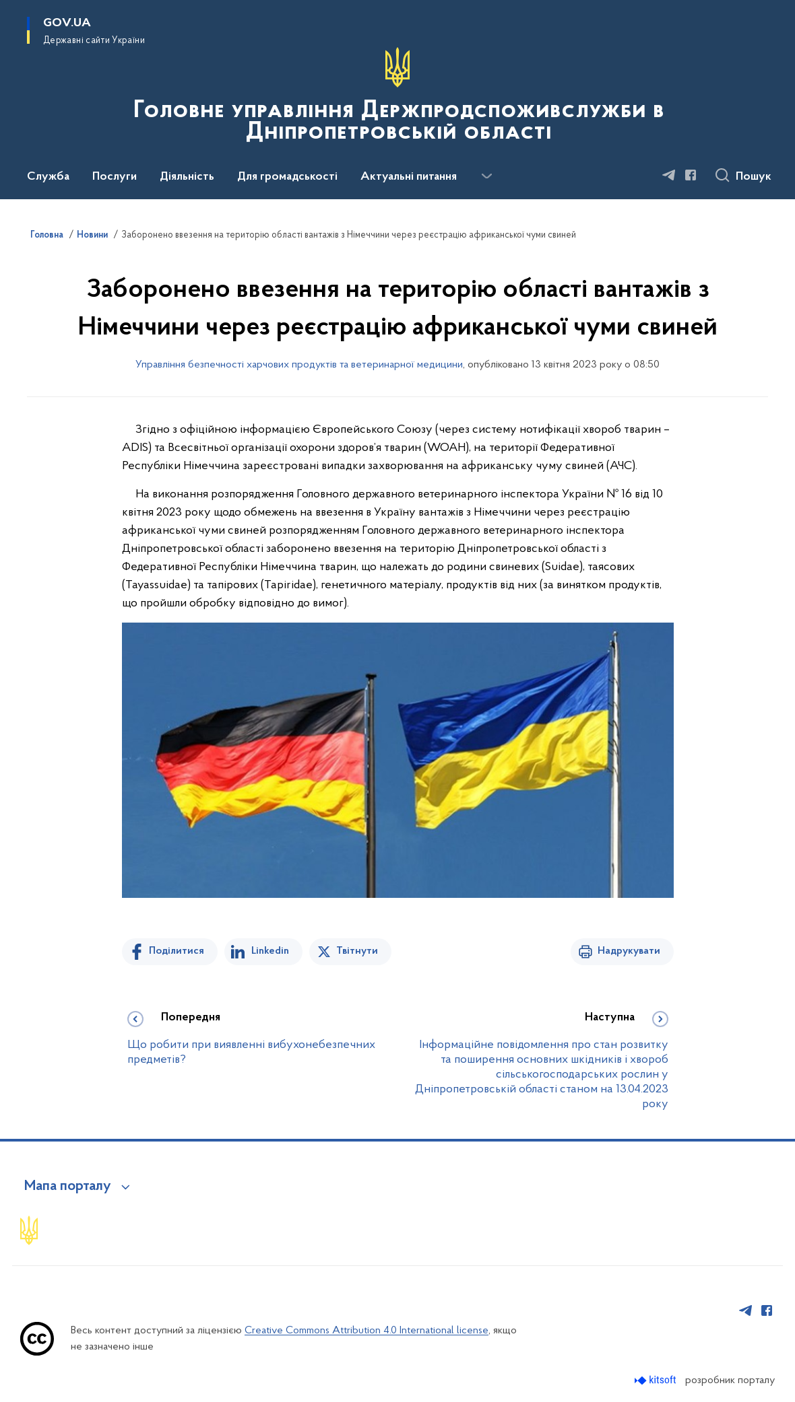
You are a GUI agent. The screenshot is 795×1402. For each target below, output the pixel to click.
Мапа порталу (67, 1186)
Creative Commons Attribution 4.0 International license (366, 1330)
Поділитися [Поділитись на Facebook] (176, 951)
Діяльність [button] (187, 177)
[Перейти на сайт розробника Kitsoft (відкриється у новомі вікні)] (656, 1380)
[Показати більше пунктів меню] (486, 176)
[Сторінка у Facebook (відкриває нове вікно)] (690, 175)
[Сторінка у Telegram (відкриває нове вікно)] (669, 175)
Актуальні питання (408, 177)
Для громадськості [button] (287, 177)
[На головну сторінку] (397, 98)
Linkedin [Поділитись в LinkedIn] (270, 951)
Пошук (753, 177)
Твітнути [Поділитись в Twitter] (357, 951)
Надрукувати (629, 951)
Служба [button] (48, 177)
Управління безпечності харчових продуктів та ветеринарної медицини (299, 364)
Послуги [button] (114, 177)
